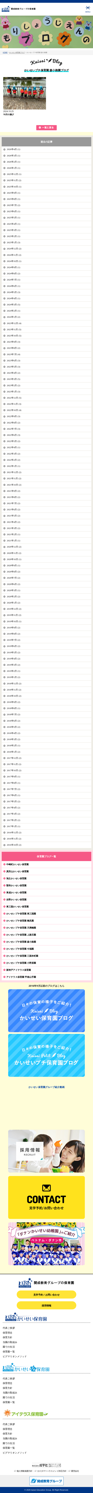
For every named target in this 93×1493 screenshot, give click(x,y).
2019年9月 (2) (13, 627)
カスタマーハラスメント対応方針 (51, 1470)
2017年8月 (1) (13, 783)
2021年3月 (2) (13, 528)
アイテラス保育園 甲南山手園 (21, 976)
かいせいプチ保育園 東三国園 (21, 913)
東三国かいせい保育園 (17, 906)
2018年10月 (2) (14, 696)
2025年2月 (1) (13, 236)
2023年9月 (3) (13, 342)
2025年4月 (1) (13, 224)
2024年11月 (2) (14, 255)
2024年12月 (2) (14, 248)
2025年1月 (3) (13, 242)
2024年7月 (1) (13, 279)
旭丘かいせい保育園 (16, 878)
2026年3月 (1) (13, 155)
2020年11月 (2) (14, 553)
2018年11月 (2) (14, 689)
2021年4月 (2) (13, 522)
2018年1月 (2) (13, 752)
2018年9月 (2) (13, 702)
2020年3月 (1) (13, 590)
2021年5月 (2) (13, 515)
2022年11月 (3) (14, 404)
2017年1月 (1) (13, 826)
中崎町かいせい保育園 (17, 864)
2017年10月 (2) (14, 770)
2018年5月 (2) (13, 727)
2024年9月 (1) (13, 267)
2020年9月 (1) (13, 565)
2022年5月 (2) (13, 441)
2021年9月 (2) (13, 491)
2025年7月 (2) (13, 205)
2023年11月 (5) (14, 329)
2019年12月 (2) (14, 609)
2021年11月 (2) (14, 478)
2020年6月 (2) (13, 584)
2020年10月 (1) (14, 559)
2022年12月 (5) (14, 397)
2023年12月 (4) (14, 323)
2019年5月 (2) (13, 652)
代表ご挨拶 (9, 1327)
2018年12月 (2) (14, 683)
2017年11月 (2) (14, 764)
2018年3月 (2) (13, 739)
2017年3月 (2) (13, 813)
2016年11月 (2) (14, 838)
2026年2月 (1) (13, 161)
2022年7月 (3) (13, 429)
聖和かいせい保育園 (16, 885)
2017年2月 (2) (13, 820)
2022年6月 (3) (13, 435)
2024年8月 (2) (13, 273)
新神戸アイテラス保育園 (18, 969)
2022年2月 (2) (13, 460)
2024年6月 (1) (13, 286)
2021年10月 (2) (14, 484)
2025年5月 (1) (13, 217)
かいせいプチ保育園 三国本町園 (22, 955)
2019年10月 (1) (14, 621)
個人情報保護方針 (24, 1470)
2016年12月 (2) (14, 832)
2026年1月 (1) (13, 168)
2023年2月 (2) (13, 385)
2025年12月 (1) (14, 174)
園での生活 (9, 1346)
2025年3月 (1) (13, 230)
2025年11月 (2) (14, 180)
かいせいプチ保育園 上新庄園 (21, 934)
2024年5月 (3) (13, 292)
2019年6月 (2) (13, 646)
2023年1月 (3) (13, 391)
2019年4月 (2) (13, 658)
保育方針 (7, 1337)
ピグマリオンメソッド (15, 1356)
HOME (5, 52)
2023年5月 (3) (13, 366)
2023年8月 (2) (13, 348)
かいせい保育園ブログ (17, 52)
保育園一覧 (9, 1351)
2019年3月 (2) (13, 665)
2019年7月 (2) (13, 640)
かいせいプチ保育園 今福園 (20, 948)
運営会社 (75, 1470)
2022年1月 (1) (13, 466)
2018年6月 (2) (13, 720)
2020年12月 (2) (14, 546)
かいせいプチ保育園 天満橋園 (21, 927)
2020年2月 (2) (13, 596)
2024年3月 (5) (13, 304)
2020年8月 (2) (13, 571)
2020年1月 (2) (13, 602)
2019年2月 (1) (13, 671)
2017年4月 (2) (13, 807)
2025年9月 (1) (13, 193)
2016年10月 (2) (14, 845)
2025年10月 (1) (14, 186)
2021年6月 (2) (13, 509)
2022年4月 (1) (13, 447)
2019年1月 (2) (13, 677)
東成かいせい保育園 (16, 892)
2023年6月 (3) (13, 360)
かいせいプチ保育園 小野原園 (21, 962)
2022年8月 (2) (13, 422)
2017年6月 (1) (13, 795)
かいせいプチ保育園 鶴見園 (20, 920)
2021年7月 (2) (13, 503)
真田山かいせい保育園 (17, 871)
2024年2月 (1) (13, 310)
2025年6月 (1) (13, 211)
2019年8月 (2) (13, 633)
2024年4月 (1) (13, 298)
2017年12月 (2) (14, 758)
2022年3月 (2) (13, 453)
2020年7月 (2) (13, 578)
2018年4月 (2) (13, 733)
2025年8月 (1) (13, 199)
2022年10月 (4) (14, 410)
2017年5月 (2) (13, 801)
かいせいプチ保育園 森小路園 (21, 941)
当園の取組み (10, 1342)
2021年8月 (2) (13, 497)
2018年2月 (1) (13, 745)
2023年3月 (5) (13, 379)
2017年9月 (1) (13, 776)
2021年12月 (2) (14, 472)
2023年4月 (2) (13, 373)
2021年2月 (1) (13, 534)
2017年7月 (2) (13, 789)
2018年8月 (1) (13, 708)
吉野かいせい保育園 (16, 899)
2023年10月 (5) (14, 335)
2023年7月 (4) (13, 354)
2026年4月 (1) (13, 149)
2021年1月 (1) (13, 540)
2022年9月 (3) (13, 416)
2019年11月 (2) (14, 615)
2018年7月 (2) (13, 714)
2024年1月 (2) (13, 317)
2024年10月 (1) (14, 261)
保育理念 (7, 1332)
